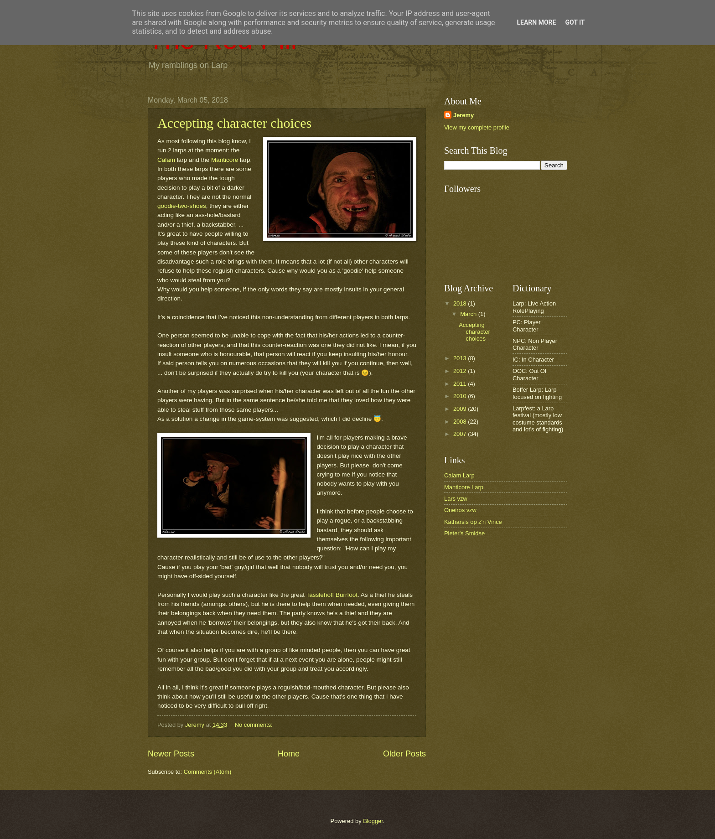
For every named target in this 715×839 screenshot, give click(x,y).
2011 (460, 383)
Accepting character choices (234, 122)
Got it (575, 22)
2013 (460, 358)
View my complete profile (476, 127)
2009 (460, 408)
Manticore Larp (463, 487)
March (469, 314)
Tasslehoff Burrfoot (332, 594)
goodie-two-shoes (181, 205)
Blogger (373, 821)
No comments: (255, 724)
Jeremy (463, 115)
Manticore (224, 159)
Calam (166, 159)
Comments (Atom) (207, 771)
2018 (460, 303)
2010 (460, 396)
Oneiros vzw (460, 510)
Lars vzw (455, 498)
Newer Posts (171, 753)
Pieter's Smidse (464, 533)
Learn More (536, 22)
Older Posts (404, 753)
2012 (460, 371)
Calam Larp (459, 475)
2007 (460, 433)
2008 (460, 421)
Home (289, 753)
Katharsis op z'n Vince (473, 521)
